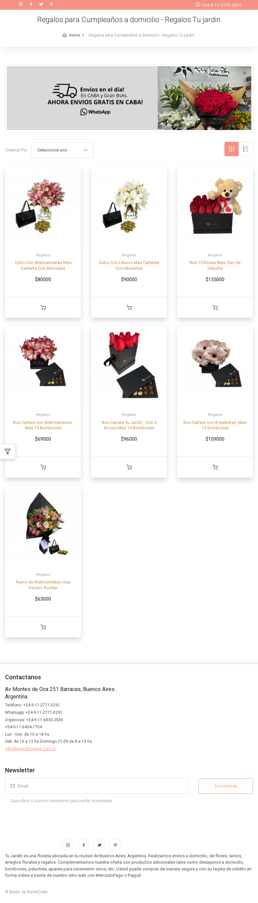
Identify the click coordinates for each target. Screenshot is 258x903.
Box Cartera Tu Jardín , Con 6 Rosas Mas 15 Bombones (129, 425)
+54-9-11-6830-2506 (44, 720)
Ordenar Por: (16, 150)
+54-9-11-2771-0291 (219, 5)
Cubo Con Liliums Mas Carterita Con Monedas (129, 265)
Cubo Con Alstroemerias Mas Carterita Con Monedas (43, 265)
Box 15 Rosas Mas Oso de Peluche (215, 265)
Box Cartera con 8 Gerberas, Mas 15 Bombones (215, 425)
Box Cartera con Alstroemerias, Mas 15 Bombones (43, 425)
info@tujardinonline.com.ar (30, 748)
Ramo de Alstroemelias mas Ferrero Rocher (43, 584)
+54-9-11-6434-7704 (23, 727)
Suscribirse (226, 785)
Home (74, 35)
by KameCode (33, 892)
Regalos (43, 255)
